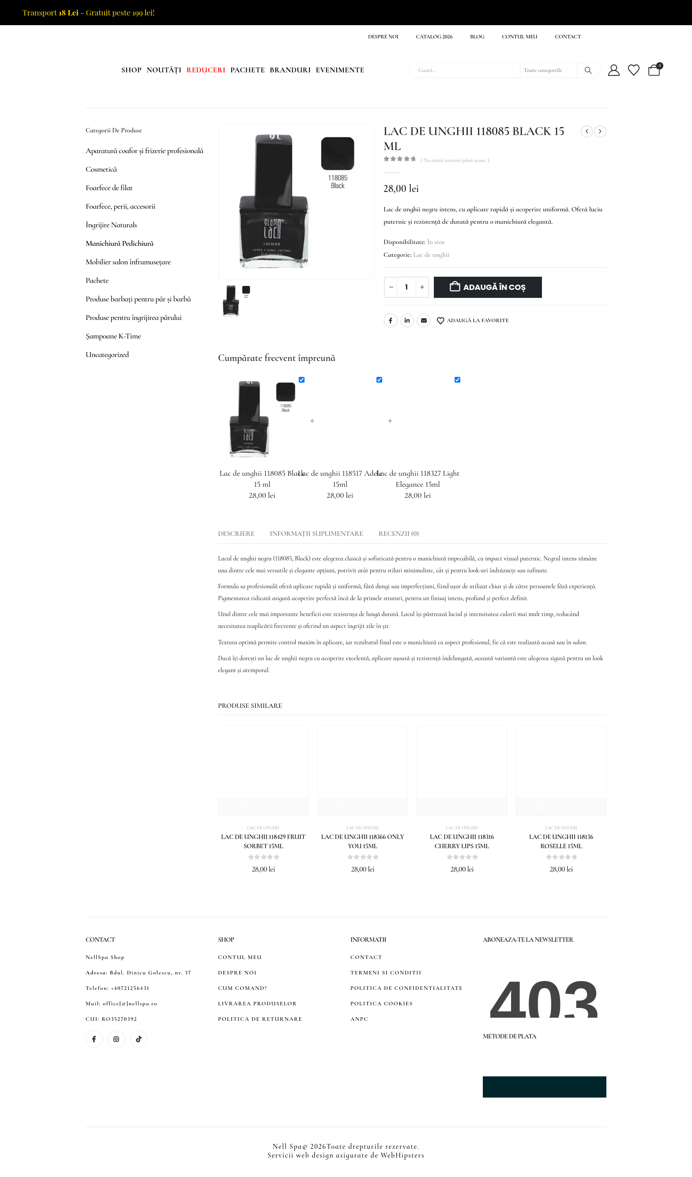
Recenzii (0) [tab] (399, 533)
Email (424, 320)
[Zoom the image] (524, 1053)
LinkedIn (407, 320)
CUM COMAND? (242, 988)
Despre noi (383, 36)
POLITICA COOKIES (381, 1003)
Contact (568, 36)
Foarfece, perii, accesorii (120, 206)
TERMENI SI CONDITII (385, 972)
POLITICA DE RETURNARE (260, 1019)
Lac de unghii (431, 255)
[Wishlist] (634, 70)
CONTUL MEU (240, 957)
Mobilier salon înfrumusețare (128, 262)
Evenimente (340, 70)
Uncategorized (107, 354)
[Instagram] (116, 1039)
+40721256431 (130, 988)
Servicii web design (300, 1155)
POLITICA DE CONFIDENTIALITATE (406, 988)
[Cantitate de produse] (406, 287)
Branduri (290, 70)
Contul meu (519, 36)
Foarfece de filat (109, 187)
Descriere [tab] (236, 533)
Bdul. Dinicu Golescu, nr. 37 (151, 972)
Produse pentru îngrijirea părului (133, 317)
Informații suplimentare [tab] (316, 533)
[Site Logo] (64, 70)
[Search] (588, 70)
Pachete (247, 70)
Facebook (391, 320)
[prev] (587, 131)
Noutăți (164, 70)
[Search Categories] (548, 70)
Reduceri (206, 70)
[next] (600, 131)
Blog (477, 36)
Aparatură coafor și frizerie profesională (144, 150)
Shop (131, 70)
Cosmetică (101, 169)
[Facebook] (94, 1039)
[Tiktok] (138, 1039)
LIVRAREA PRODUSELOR (257, 1003)
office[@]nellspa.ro (130, 1003)
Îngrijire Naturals (111, 224)
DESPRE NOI (237, 972)
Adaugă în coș (494, 287)
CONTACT (366, 957)
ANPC (359, 1019)
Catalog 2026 (434, 36)
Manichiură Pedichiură (120, 243)
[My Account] (614, 70)
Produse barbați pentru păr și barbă (138, 299)
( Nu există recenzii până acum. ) (455, 160)
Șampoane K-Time (113, 336)
